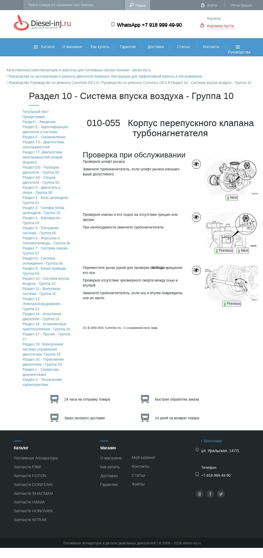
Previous (224, 250)
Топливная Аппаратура (36, 458)
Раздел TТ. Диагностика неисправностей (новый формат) (42, 157)
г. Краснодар (211, 440)
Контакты (211, 46)
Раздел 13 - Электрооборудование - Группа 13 (42, 303)
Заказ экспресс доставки (84, 418)
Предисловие (34, 116)
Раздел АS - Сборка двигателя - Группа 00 (41, 180)
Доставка (156, 46)
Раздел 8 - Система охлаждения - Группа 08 (43, 261)
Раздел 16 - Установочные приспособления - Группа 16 (46, 327)
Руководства (239, 55)
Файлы (138, 484)
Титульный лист (36, 111)
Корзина (214, 18)
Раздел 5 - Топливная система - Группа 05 (41, 231)
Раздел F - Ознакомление (44, 137)
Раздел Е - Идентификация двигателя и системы (45, 129)
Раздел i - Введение (39, 122)
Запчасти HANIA (29, 502)
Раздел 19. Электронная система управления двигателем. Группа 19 (43, 349)
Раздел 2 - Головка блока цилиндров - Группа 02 (43, 210)
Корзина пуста (220, 26)
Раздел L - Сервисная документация (41, 372)
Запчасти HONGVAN (33, 511)
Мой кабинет (143, 457)
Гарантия (128, 46)
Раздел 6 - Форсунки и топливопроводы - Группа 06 (46, 241)
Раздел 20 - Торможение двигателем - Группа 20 (43, 362)
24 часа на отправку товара (87, 399)
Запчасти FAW (27, 467)
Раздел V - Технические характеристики (42, 382)
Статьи (183, 46)
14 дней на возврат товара (177, 418)
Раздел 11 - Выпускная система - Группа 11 (41, 291)
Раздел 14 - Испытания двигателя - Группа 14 (42, 316)
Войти (212, 5)
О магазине (72, 46)
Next (231, 197)
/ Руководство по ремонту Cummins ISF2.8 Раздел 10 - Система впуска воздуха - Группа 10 (175, 82)
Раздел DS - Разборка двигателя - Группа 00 (41, 170)
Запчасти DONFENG (33, 484)
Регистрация (241, 5)
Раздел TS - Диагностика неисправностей (43, 145)
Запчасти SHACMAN (33, 493)
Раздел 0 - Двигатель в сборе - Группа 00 (41, 190)
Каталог (44, 46)
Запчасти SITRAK (30, 519)
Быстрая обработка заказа (177, 399)
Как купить (100, 46)
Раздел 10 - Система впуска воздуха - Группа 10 (46, 281)
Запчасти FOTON (30, 475)
